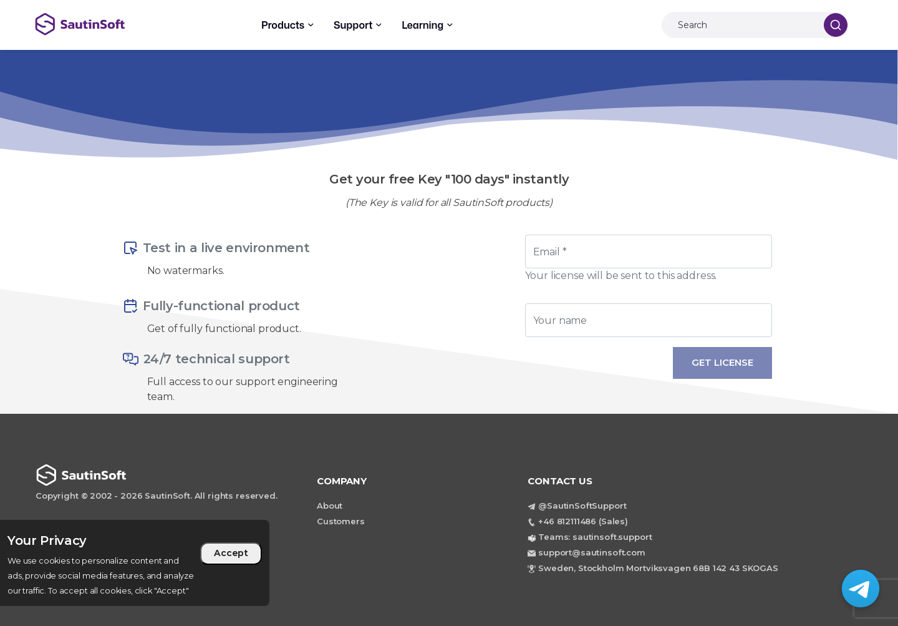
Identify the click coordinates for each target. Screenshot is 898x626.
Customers (341, 521)
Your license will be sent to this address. (621, 275)
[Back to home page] (123, 24)
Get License (722, 362)
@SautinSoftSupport (582, 506)
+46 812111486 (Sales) (583, 521)
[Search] (739, 25)
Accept (231, 553)
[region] (134, 563)
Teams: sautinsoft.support (595, 537)
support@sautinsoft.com (591, 552)
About (329, 506)
